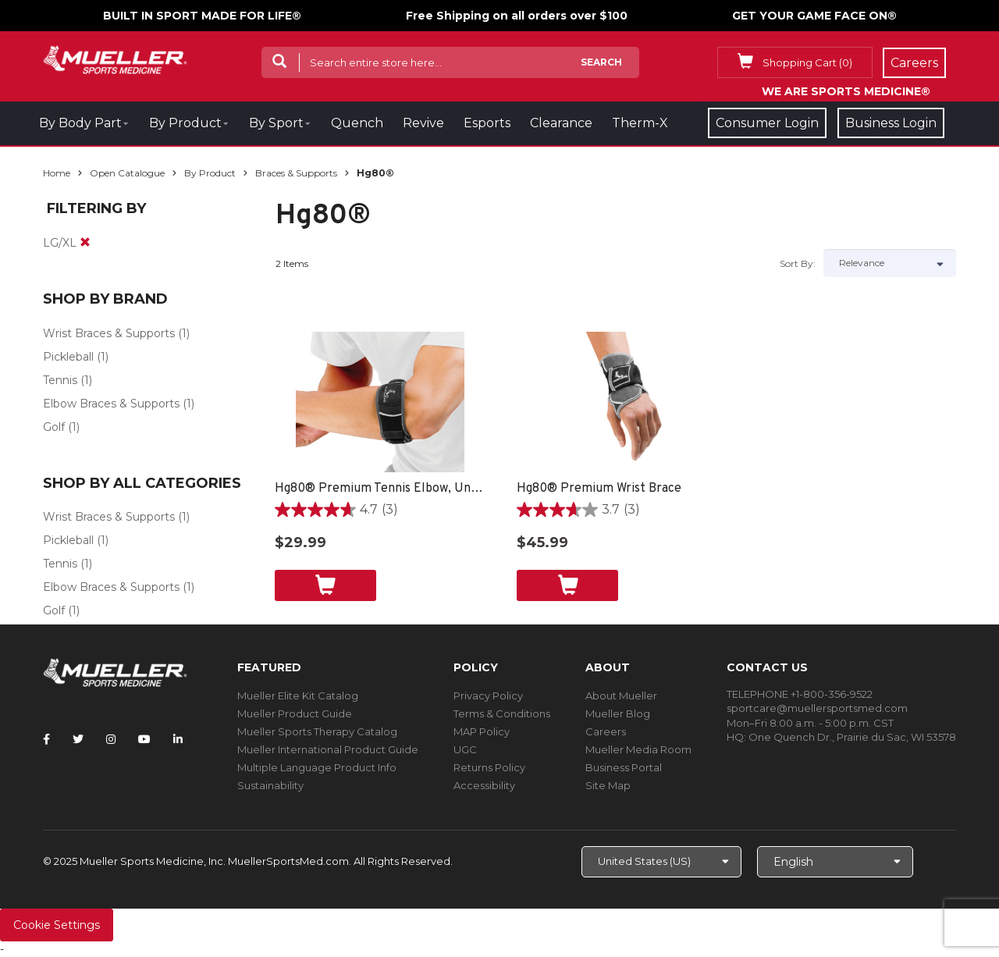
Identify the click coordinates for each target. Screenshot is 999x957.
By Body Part (80, 123)
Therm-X (640, 123)
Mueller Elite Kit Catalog (297, 695)
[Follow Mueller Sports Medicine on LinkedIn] (178, 739)
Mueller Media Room (638, 749)
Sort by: (798, 263)
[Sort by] (889, 263)
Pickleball (68, 357)
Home (56, 173)
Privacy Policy (488, 695)
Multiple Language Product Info (316, 767)
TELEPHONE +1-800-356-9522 (800, 694)
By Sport (276, 123)
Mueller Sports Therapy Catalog (317, 731)
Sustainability (270, 785)
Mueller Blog (617, 713)
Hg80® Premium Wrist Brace (599, 488)
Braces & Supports (296, 173)
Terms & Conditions (501, 713)
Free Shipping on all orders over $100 (516, 16)
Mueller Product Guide (294, 713)
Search (601, 62)
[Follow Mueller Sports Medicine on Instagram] (111, 739)
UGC (465, 749)
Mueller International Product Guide (327, 749)
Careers (605, 731)
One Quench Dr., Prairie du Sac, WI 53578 (852, 737)
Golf (54, 427)
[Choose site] (661, 861)
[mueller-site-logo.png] (115, 58)
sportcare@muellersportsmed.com (817, 708)
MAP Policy (481, 731)
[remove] (85, 243)
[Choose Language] (835, 861)
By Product (185, 123)
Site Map (608, 785)
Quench (357, 123)
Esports (487, 123)
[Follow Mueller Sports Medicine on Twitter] (78, 739)
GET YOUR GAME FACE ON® (814, 16)
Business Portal (623, 767)
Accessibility (484, 785)
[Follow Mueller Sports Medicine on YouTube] (144, 739)
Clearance (561, 123)
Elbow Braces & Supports (111, 404)
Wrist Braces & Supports (109, 333)
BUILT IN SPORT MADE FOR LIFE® (202, 16)
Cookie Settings (56, 925)
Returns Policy (489, 767)
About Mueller (621, 695)
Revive (423, 123)
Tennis (60, 380)
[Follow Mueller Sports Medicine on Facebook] (46, 739)
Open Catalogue (127, 173)
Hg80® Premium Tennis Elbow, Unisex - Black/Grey (380, 488)
